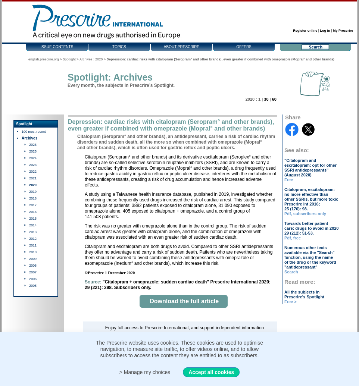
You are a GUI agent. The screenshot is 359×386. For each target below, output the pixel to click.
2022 (33, 171)
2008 (33, 265)
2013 (33, 232)
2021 (33, 178)
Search (291, 272)
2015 (33, 218)
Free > (290, 301)
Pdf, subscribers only (305, 213)
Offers (244, 47)
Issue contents (57, 47)
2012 (33, 239)
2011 (33, 245)
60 (274, 99)
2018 (33, 198)
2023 (33, 165)
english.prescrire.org (43, 59)
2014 (33, 225)
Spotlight (69, 59)
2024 (33, 158)
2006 (33, 279)
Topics (119, 47)
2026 (33, 145)
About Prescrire (181, 47)
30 (266, 99)
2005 (33, 286)
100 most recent (34, 132)
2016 (33, 212)
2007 (33, 272)
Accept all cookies (211, 372)
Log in (325, 30)
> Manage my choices (145, 372)
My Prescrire (343, 30)
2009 (33, 259)
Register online (305, 30)
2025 (33, 151)
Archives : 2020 (91, 59)
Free (288, 180)
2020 (33, 185)
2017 (33, 205)
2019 (33, 192)
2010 (33, 252)
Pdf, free (292, 238)
